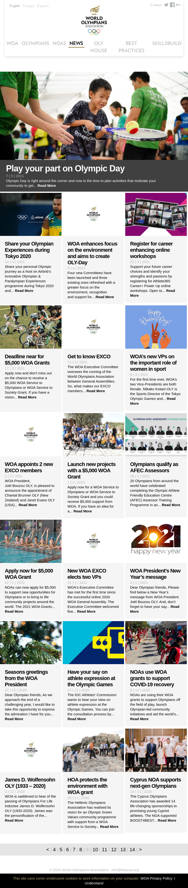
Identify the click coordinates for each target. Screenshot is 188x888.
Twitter (166, 4)
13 (123, 849)
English (15, 6)
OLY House (98, 46)
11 (104, 849)
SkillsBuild (167, 43)
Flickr (178, 4)
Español (43, 6)
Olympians (35, 43)
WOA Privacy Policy (156, 878)
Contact (156, 5)
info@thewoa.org (125, 870)
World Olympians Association (94, 20)
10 (95, 849)
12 (113, 849)
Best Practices (131, 46)
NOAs (59, 43)
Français (28, 6)
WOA (12, 43)
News (76, 43)
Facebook (172, 4)
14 (132, 849)
